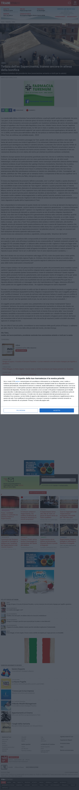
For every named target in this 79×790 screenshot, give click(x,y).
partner (17, 381)
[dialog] (39, 395)
